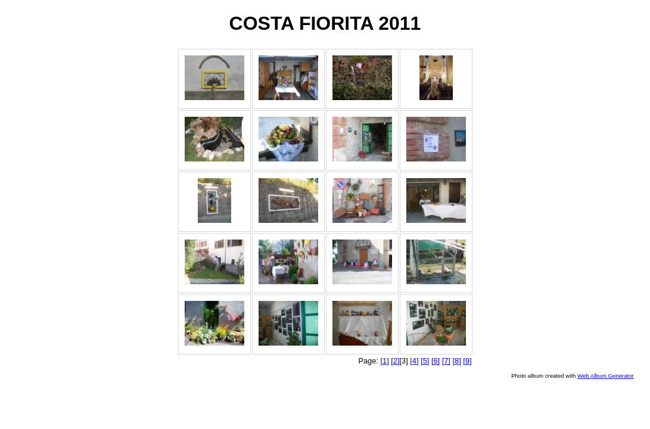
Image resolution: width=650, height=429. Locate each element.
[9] (467, 360)
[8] (456, 360)
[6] (435, 360)
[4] (414, 360)
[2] (395, 360)
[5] (425, 360)
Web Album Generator (605, 375)
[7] (446, 360)
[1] (384, 360)
